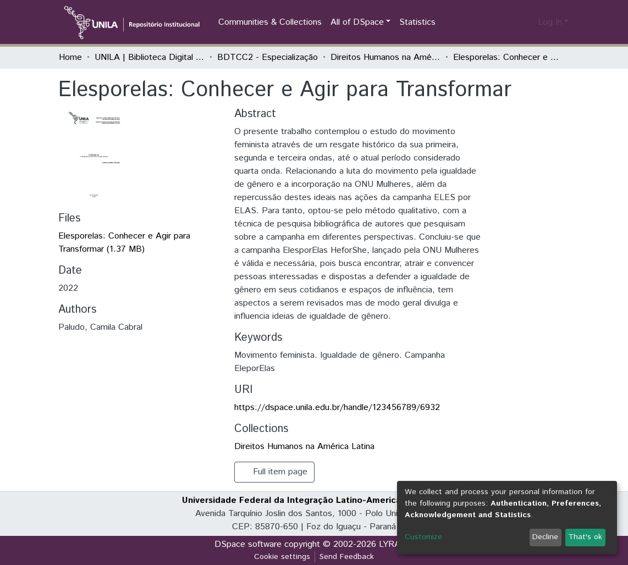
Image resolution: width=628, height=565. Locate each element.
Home (70, 57)
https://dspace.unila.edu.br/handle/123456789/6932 (337, 407)
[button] (528, 22)
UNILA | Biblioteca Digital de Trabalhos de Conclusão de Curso (150, 57)
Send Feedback (346, 556)
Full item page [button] (274, 472)
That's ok (585, 536)
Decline (545, 536)
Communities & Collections (270, 22)
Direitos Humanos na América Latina (385, 57)
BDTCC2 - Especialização (267, 57)
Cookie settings (282, 556)
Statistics (417, 22)
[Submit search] (512, 22)
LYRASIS (396, 544)
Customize (423, 536)
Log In (550, 22)
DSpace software (248, 544)
